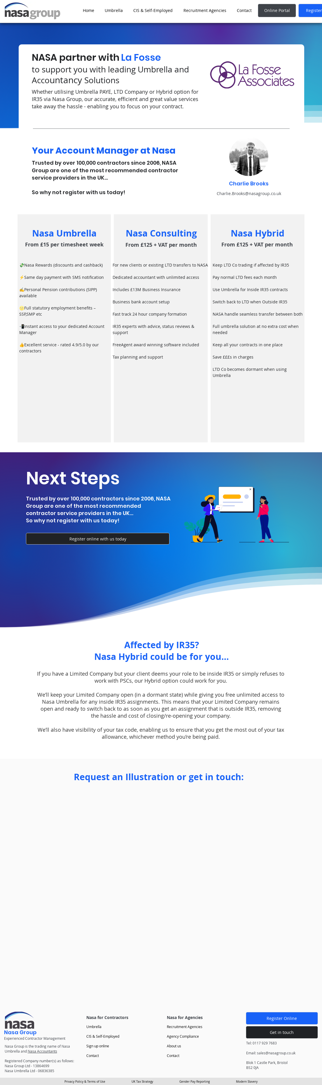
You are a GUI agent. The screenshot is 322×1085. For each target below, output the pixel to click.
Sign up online (97, 1046)
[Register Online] (282, 1018)
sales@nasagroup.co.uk (276, 1053)
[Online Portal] (277, 10)
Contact (92, 1055)
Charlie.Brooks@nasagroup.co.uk (249, 193)
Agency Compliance (183, 1036)
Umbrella (94, 1026)
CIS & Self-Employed (102, 1036)
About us (174, 1046)
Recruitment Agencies (184, 1026)
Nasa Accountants (42, 1051)
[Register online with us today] (97, 539)
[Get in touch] (282, 1032)
